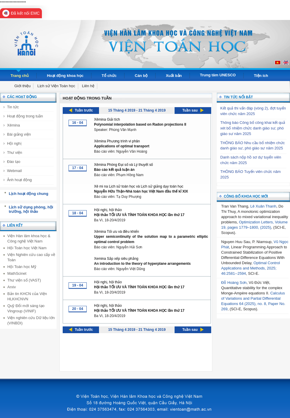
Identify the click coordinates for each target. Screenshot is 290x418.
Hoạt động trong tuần (25, 116)
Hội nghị (14, 143)
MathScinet (16, 273)
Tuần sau (189, 110)
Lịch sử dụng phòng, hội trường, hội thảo (31, 209)
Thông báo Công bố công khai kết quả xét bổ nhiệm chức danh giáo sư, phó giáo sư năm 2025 (252, 128)
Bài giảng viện (19, 134)
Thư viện (14, 152)
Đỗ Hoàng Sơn (234, 282)
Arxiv (11, 287)
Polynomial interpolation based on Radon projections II (140, 124)
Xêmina (13, 125)
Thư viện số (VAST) (24, 280)
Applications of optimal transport (121, 146)
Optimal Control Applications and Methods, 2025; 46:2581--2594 (250, 268)
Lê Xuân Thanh (263, 206)
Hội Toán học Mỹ (21, 266)
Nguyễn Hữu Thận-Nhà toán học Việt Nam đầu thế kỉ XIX (141, 191)
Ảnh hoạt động (19, 180)
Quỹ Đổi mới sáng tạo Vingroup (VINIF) (26, 308)
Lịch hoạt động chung (28, 193)
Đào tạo (13, 161)
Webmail (14, 170)
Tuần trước (84, 110)
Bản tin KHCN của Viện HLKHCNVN (27, 296)
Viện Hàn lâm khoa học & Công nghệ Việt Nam (28, 238)
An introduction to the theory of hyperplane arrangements (142, 264)
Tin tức (13, 107)
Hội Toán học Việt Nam (27, 248)
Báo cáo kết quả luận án (114, 170)
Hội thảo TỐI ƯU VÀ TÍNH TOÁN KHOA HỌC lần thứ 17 (139, 215)
